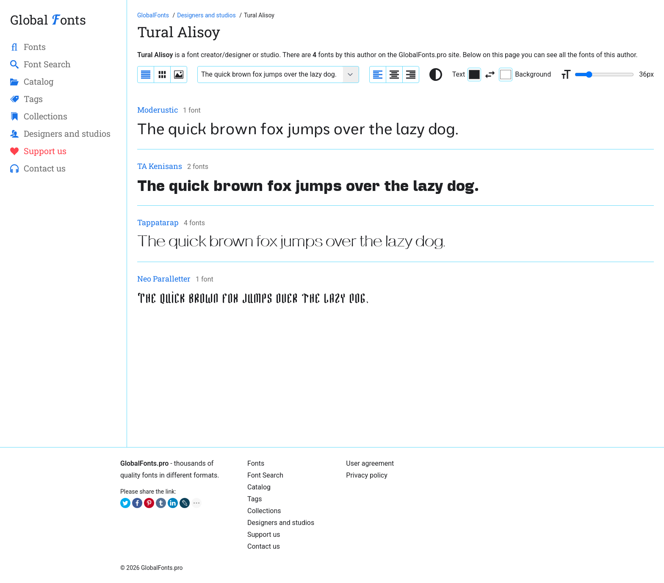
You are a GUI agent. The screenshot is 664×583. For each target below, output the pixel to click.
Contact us (263, 546)
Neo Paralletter (164, 279)
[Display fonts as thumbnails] (178, 74)
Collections (264, 511)
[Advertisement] (391, 377)
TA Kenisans (159, 166)
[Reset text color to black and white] (435, 74)
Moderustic (157, 110)
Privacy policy (366, 475)
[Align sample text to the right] (410, 74)
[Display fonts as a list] (145, 74)
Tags (254, 499)
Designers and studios (280, 523)
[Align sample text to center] (394, 74)
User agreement (370, 463)
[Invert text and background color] (490, 74)
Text (466, 74)
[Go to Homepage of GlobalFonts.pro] (153, 15)
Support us (263, 535)
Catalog (259, 487)
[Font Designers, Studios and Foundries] (207, 15)
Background (525, 74)
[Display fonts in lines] (162, 74)
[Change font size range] (604, 74)
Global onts (48, 19)
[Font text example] (270, 74)
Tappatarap (158, 222)
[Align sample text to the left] (377, 74)
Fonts (255, 463)
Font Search (265, 475)
